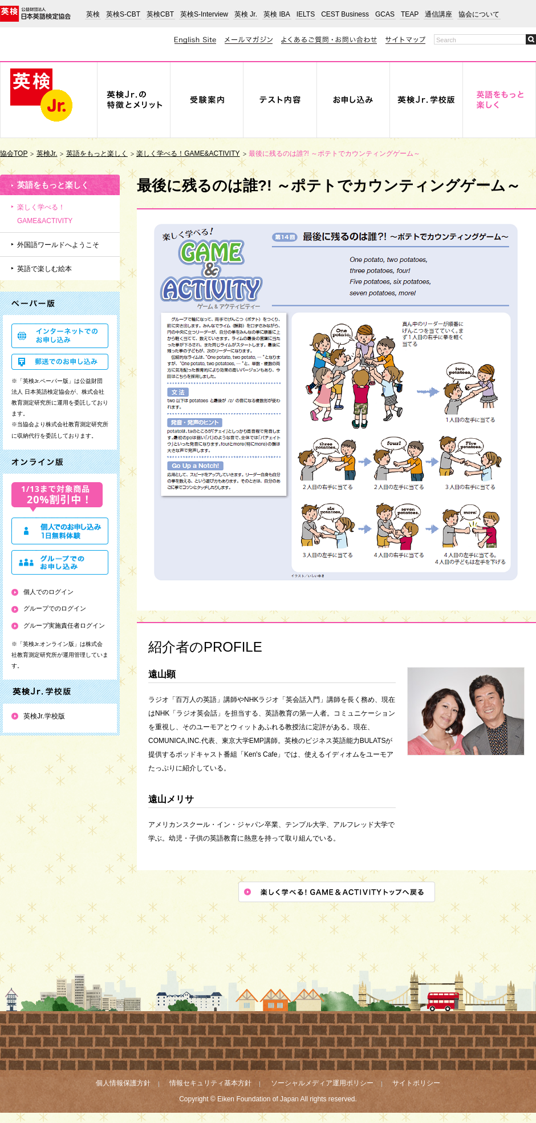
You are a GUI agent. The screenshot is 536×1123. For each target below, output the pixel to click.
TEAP (410, 14)
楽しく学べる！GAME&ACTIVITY (187, 153)
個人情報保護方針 (123, 1083)
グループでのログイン (54, 608)
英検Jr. (47, 153)
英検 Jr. (245, 14)
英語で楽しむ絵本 (44, 269)
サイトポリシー (416, 1083)
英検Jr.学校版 (44, 716)
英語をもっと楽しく (97, 153)
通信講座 (438, 14)
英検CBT (160, 14)
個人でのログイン (48, 591)
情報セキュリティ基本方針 (210, 1083)
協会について (479, 14)
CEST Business (345, 14)
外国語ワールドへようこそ (58, 245)
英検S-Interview (204, 14)
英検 (93, 14)
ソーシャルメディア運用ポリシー (322, 1083)
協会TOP (13, 153)
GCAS (385, 14)
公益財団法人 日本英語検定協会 (35, 14)
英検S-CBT (123, 14)
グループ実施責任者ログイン (64, 625)
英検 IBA (276, 14)
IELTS (306, 14)
